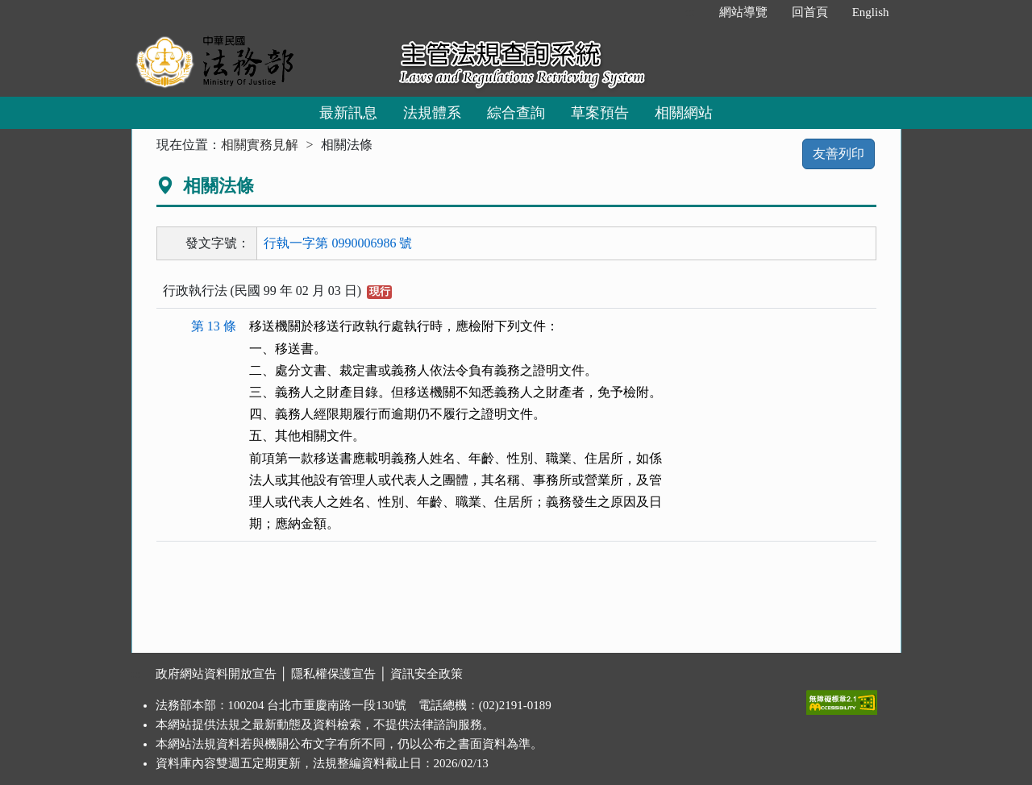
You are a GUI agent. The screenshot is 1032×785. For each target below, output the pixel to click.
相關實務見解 (259, 145)
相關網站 (684, 113)
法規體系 (432, 113)
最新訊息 (348, 113)
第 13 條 (213, 326)
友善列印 (838, 153)
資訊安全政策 (426, 673)
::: (690, 12)
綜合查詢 (516, 113)
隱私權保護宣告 (333, 673)
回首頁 (810, 12)
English (870, 12)
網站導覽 (743, 12)
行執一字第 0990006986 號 (338, 243)
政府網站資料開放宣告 (216, 673)
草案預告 (600, 113)
